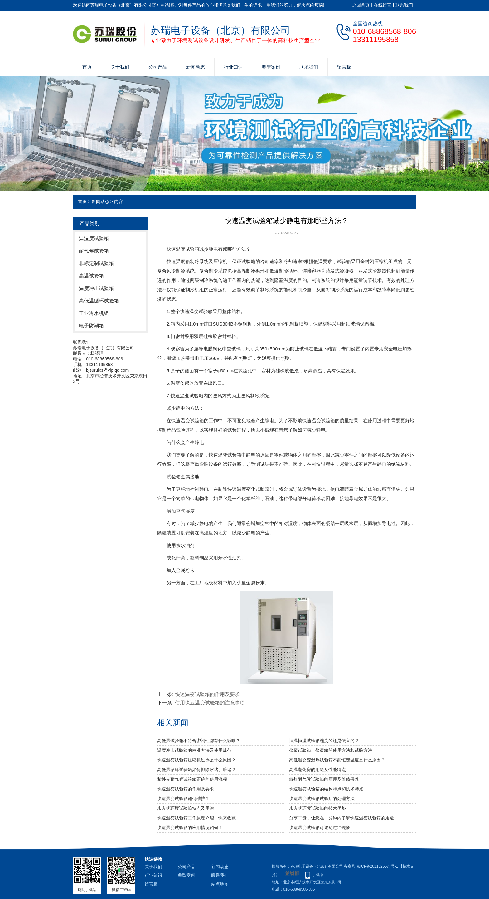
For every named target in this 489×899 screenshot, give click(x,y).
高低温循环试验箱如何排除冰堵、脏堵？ (196, 769)
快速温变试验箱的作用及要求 (207, 694)
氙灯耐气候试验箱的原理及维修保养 (324, 779)
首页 (87, 67)
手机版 (317, 874)
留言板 (344, 67)
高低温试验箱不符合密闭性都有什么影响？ (198, 740)
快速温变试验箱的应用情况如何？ (190, 827)
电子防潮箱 (91, 325)
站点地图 (220, 884)
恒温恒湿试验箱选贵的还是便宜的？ (324, 740)
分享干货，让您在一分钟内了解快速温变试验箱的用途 (341, 817)
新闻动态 (195, 67)
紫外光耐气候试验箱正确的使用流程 (192, 779)
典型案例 (271, 67)
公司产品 (157, 67)
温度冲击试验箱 (96, 288)
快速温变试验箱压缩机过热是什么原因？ (196, 759)
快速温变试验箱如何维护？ (183, 798)
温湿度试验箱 (94, 238)
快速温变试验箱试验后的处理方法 (322, 798)
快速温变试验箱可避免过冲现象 (319, 827)
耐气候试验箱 (94, 251)
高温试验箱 (91, 275)
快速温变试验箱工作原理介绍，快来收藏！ (198, 817)
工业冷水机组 (94, 313)
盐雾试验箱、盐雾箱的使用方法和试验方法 (330, 750)
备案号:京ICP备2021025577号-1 (371, 866)
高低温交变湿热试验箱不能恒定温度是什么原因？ (337, 759)
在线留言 (382, 4)
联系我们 (404, 4)
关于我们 (120, 67)
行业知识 (233, 67)
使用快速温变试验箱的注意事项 (210, 702)
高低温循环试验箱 (99, 300)
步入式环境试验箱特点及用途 (185, 808)
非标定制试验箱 (96, 263)
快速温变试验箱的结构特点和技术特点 (326, 788)
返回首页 (361, 4)
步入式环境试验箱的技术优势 (317, 808)
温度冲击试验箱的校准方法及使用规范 (194, 750)
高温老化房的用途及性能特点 (317, 769)
